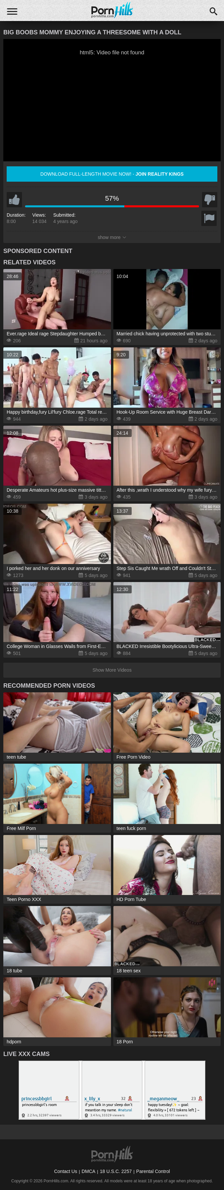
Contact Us (65, 1171)
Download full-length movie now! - (112, 174)
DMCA (88, 1171)
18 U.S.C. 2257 (116, 1171)
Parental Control (153, 1171)
